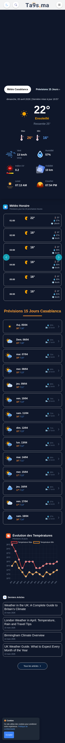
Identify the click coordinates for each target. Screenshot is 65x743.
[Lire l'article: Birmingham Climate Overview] (32, 637)
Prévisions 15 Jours (48, 89)
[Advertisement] (32, 44)
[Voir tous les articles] (32, 666)
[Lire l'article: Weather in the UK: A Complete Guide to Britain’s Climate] (32, 608)
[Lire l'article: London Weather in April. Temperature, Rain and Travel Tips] (32, 623)
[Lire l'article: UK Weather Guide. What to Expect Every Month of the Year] (32, 650)
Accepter (9, 735)
